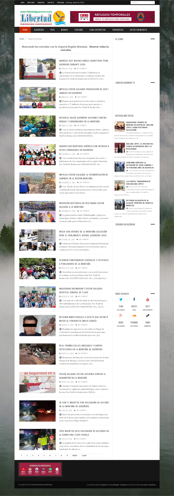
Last (84, 463)
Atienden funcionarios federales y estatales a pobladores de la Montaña (83, 268)
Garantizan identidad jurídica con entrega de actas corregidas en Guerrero (81, 151)
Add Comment (82, 68)
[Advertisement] (132, 63)
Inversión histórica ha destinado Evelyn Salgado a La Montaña (84, 209)
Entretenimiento (138, 29)
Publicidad (60, 2)
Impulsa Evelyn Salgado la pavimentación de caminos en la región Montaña (83, 181)
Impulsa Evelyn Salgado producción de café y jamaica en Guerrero (83, 91)
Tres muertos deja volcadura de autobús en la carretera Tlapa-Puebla (83, 440)
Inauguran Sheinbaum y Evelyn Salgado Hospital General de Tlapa (83, 296)
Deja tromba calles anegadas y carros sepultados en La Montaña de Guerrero (83, 355)
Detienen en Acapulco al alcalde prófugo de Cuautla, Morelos (139, 203)
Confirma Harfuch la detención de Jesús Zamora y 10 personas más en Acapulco (140, 165)
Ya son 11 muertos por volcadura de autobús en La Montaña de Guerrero (82, 412)
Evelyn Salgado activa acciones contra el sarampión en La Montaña (84, 383)
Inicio (22, 2)
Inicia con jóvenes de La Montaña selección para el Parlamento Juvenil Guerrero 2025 (82, 239)
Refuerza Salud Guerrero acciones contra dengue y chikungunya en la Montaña (81, 121)
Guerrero (39, 29)
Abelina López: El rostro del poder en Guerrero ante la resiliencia (140, 146)
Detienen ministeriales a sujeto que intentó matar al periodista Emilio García (81, 326)
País (52, 29)
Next (74, 463)
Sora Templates (102, 492)
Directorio (31, 2)
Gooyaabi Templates (148, 492)
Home (22, 39)
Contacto (50, 2)
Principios (40, 2)
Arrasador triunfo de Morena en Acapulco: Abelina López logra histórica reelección (139, 126)
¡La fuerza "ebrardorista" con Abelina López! (138, 182)
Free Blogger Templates (119, 492)
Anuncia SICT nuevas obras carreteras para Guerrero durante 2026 (83, 62)
